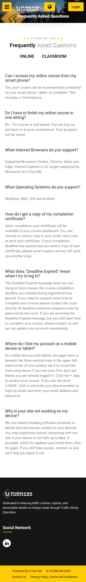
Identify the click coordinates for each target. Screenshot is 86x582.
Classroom (54, 56)
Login (76, 7)
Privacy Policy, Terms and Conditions (54, 577)
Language (50, 7)
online (27, 56)
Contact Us (19, 577)
